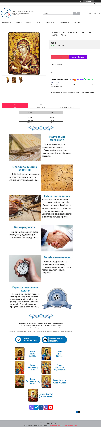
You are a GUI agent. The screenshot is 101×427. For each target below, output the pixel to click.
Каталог (18, 22)
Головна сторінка (6, 22)
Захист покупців (64, 22)
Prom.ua (59, 422)
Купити (60, 57)
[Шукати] (76, 13)
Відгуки (38, 22)
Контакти (28, 22)
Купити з (78, 57)
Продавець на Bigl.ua (50, 423)
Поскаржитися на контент (55, 425)
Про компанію (77, 22)
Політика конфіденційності (70, 425)
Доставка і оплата (50, 22)
